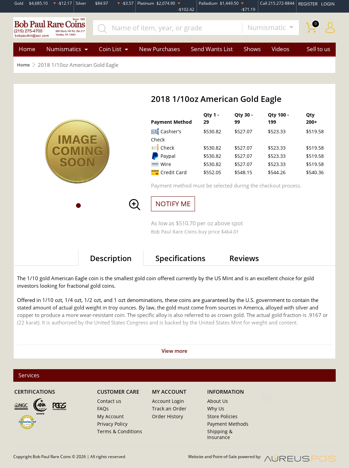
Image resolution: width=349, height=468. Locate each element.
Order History (166, 420)
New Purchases (159, 52)
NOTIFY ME (173, 206)
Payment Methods (226, 428)
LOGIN (328, 3)
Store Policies (220, 420)
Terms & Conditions (117, 435)
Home (27, 52)
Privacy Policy (111, 428)
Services (30, 379)
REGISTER (310, 3)
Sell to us (318, 52)
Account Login (166, 405)
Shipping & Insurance (228, 435)
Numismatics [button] (63, 52)
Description (111, 261)
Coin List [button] (110, 52)
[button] (78, 208)
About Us (216, 405)
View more (174, 354)
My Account (109, 420)
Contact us (108, 405)
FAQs (102, 413)
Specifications (180, 261)
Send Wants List (212, 52)
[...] (173, 29)
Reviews (244, 261)
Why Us (215, 413)
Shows (252, 52)
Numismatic (267, 29)
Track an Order (167, 413)
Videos (280, 52)
